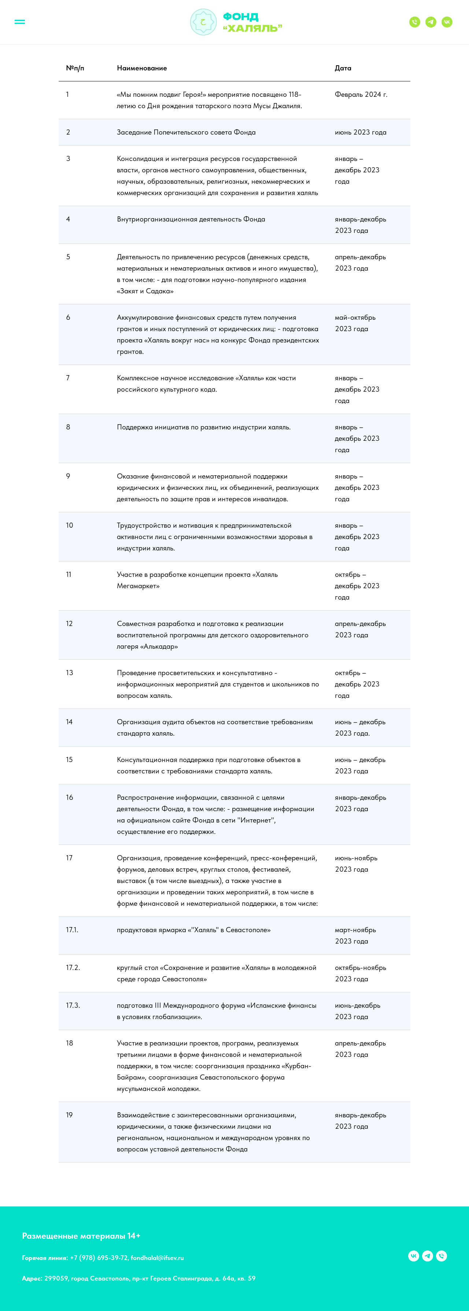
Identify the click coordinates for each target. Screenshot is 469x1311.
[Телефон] (414, 25)
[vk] (413, 1255)
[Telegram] (430, 25)
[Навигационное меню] (20, 22)
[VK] (447, 25)
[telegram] (427, 1255)
